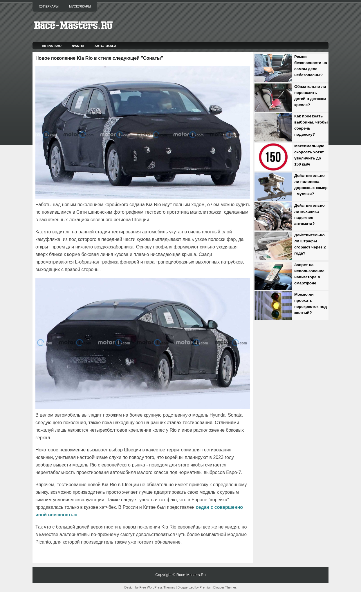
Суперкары (49, 6)
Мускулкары (80, 6)
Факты (78, 46)
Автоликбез (105, 46)
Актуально (52, 46)
